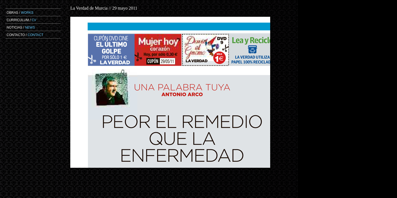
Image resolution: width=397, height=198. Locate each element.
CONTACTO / (25, 35)
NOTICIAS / (21, 27)
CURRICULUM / (21, 20)
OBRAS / (20, 13)
